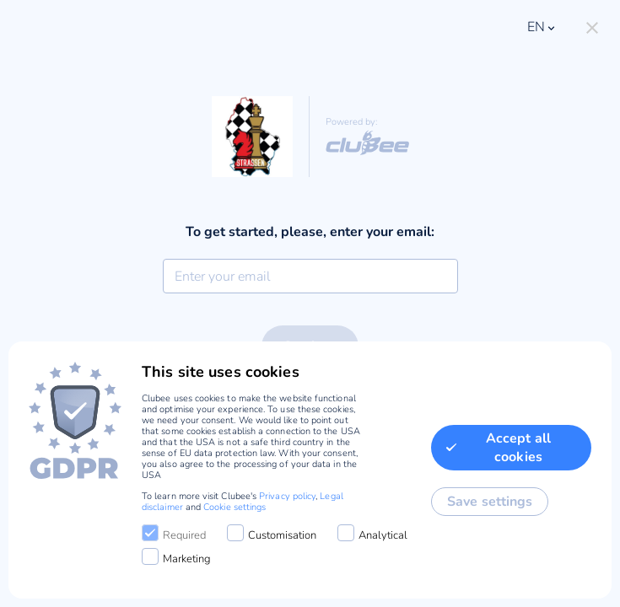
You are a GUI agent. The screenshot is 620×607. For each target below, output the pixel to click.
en (542, 27)
